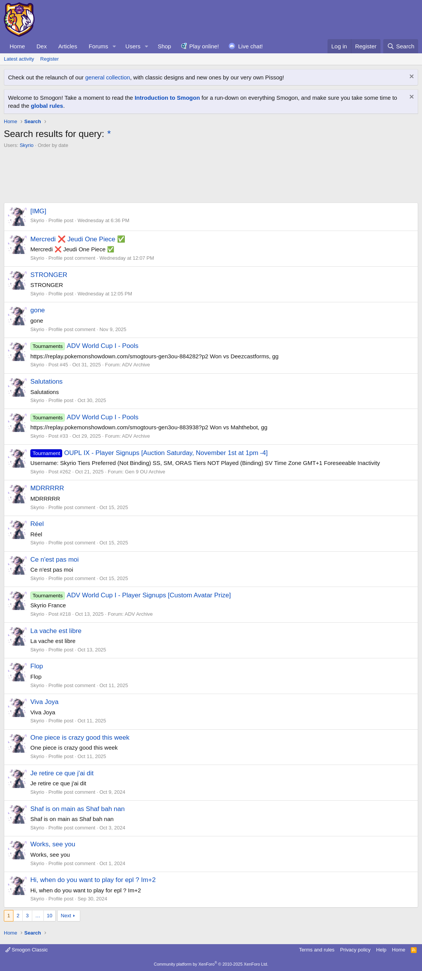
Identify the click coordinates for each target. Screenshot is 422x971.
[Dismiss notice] (410, 77)
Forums (98, 46)
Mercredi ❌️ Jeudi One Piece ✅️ (77, 239)
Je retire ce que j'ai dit (62, 773)
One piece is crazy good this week (79, 737)
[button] (114, 46)
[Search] (400, 46)
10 (49, 915)
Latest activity (19, 59)
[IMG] (38, 211)
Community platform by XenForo (211, 964)
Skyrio (26, 145)
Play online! (204, 46)
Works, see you (52, 844)
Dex (41, 46)
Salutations (46, 381)
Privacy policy (355, 950)
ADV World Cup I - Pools (84, 345)
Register (49, 59)
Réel (37, 524)
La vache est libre (55, 631)
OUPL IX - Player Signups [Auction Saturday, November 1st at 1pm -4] (149, 453)
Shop (164, 46)
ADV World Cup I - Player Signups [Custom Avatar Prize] (130, 595)
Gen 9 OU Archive (145, 472)
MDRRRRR (47, 488)
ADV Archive (136, 365)
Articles (67, 46)
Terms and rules (316, 950)
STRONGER (48, 275)
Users (133, 46)
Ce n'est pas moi (54, 559)
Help (381, 950)
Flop (36, 666)
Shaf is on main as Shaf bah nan (77, 809)
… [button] (37, 915)
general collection (107, 77)
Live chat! (250, 46)
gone (37, 310)
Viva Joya (44, 702)
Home (17, 46)
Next (66, 915)
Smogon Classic (26, 950)
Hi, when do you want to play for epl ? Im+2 (93, 880)
